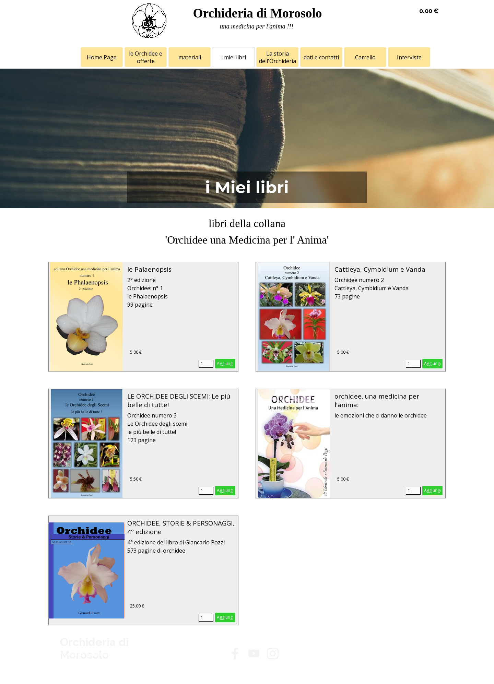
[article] (143, 317)
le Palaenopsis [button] (149, 269)
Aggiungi (225, 363)
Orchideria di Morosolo (257, 13)
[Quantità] (206, 364)
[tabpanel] (256, 26)
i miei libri (233, 57)
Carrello (365, 57)
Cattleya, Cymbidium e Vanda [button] (379, 269)
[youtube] (254, 653)
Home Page (102, 57)
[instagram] (273, 653)
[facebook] (235, 653)
